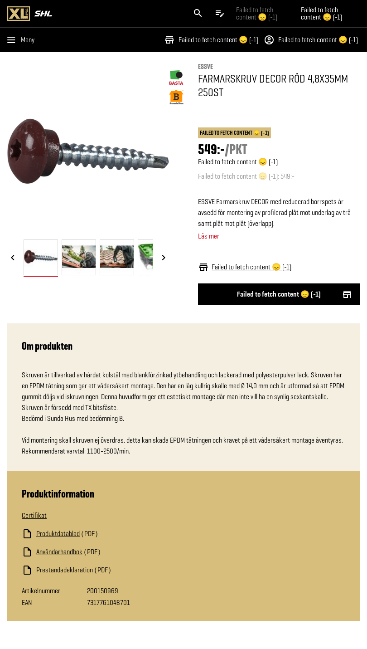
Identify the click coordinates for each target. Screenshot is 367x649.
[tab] (41, 257)
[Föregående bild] (12, 258)
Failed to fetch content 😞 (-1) (211, 39)
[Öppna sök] (198, 13)
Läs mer (208, 236)
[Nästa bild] (163, 258)
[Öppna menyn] (22, 40)
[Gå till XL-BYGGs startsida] (93, 13)
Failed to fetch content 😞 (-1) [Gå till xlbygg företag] (256, 13)
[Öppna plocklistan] (220, 13)
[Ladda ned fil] (112, 533)
